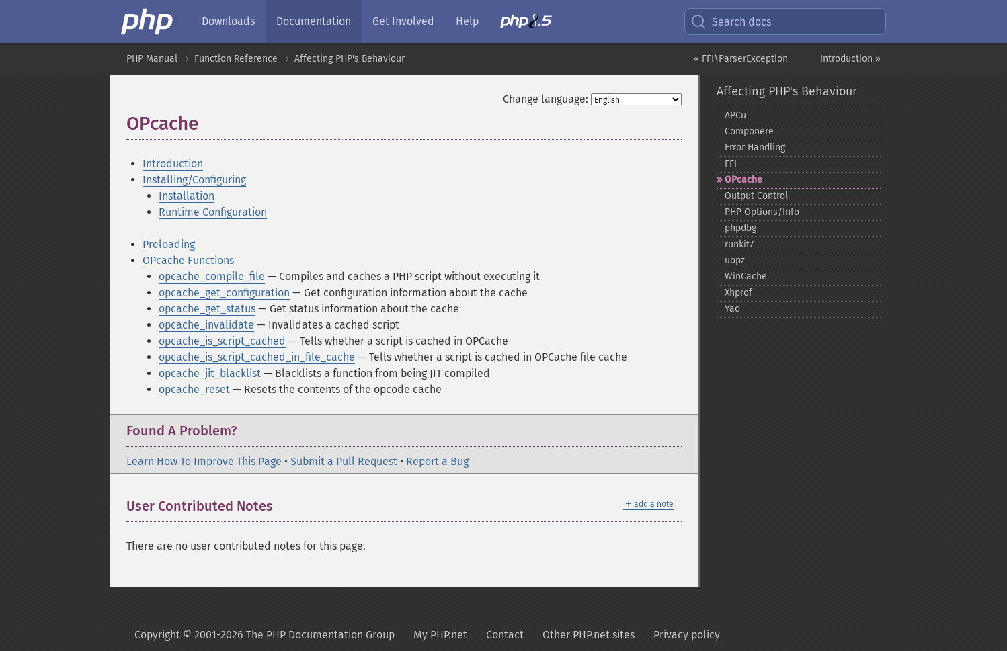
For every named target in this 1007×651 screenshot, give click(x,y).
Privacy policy (686, 634)
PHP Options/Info (762, 212)
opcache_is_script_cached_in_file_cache (257, 357)
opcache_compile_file (212, 276)
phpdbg (740, 228)
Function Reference (236, 58)
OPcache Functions (188, 260)
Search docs (730, 21)
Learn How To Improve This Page (204, 461)
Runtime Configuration (213, 212)
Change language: (545, 99)
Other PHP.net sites (588, 634)
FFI (731, 163)
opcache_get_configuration (224, 292)
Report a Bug (437, 461)
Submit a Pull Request (343, 461)
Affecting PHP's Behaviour (349, 58)
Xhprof (738, 292)
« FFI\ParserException (741, 58)
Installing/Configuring (194, 179)
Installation (186, 195)
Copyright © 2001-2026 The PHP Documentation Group (264, 634)
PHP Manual (151, 58)
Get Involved (403, 21)
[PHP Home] (148, 21)
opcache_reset (194, 389)
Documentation (313, 21)
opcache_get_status (207, 308)
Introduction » (850, 58)
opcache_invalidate (206, 324)
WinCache (746, 276)
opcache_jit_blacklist (210, 373)
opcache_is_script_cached (222, 341)
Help (467, 21)
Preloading (169, 244)
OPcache (743, 179)
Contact (505, 634)
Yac (732, 308)
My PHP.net (440, 634)
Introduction (173, 163)
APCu (735, 115)
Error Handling (755, 147)
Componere (749, 131)
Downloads (228, 21)
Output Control (756, 196)
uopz (735, 260)
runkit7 (739, 244)
